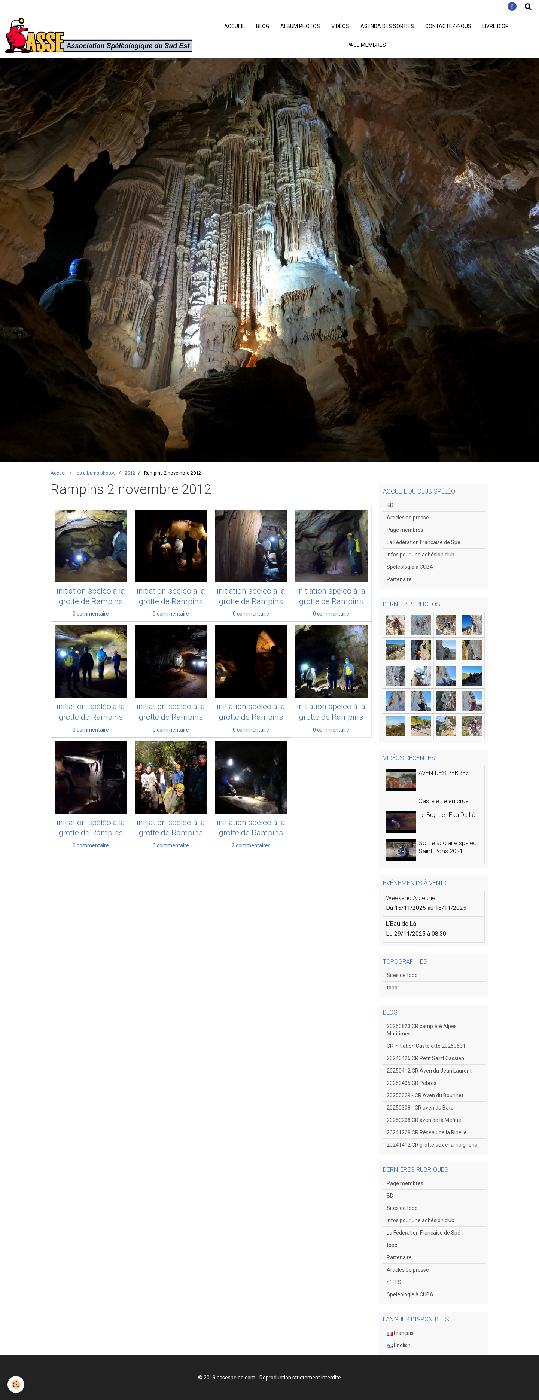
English (399, 1345)
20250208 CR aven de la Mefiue (424, 1120)
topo (392, 988)
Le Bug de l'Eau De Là (446, 814)
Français (400, 1333)
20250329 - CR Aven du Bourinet (425, 1095)
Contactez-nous (448, 26)
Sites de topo (402, 975)
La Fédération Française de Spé (423, 542)
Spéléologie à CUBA (410, 567)
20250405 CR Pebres (411, 1083)
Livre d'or (495, 26)
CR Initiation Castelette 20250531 (426, 1046)
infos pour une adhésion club (420, 555)
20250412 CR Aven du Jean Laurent (429, 1071)
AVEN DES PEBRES (444, 773)
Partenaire (399, 579)
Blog (262, 26)
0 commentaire (91, 614)
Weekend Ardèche (410, 898)
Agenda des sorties (387, 26)
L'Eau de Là (401, 923)
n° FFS (394, 1282)
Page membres (366, 45)
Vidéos (340, 26)
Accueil (234, 26)
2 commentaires (251, 845)
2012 (130, 473)
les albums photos (96, 473)
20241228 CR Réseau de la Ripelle (427, 1132)
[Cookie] (15, 1384)
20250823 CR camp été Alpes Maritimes (422, 1030)
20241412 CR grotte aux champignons (432, 1145)
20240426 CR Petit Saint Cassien (425, 1058)
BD (390, 505)
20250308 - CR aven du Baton (422, 1108)
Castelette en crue (443, 801)
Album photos (300, 26)
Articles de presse (408, 518)
